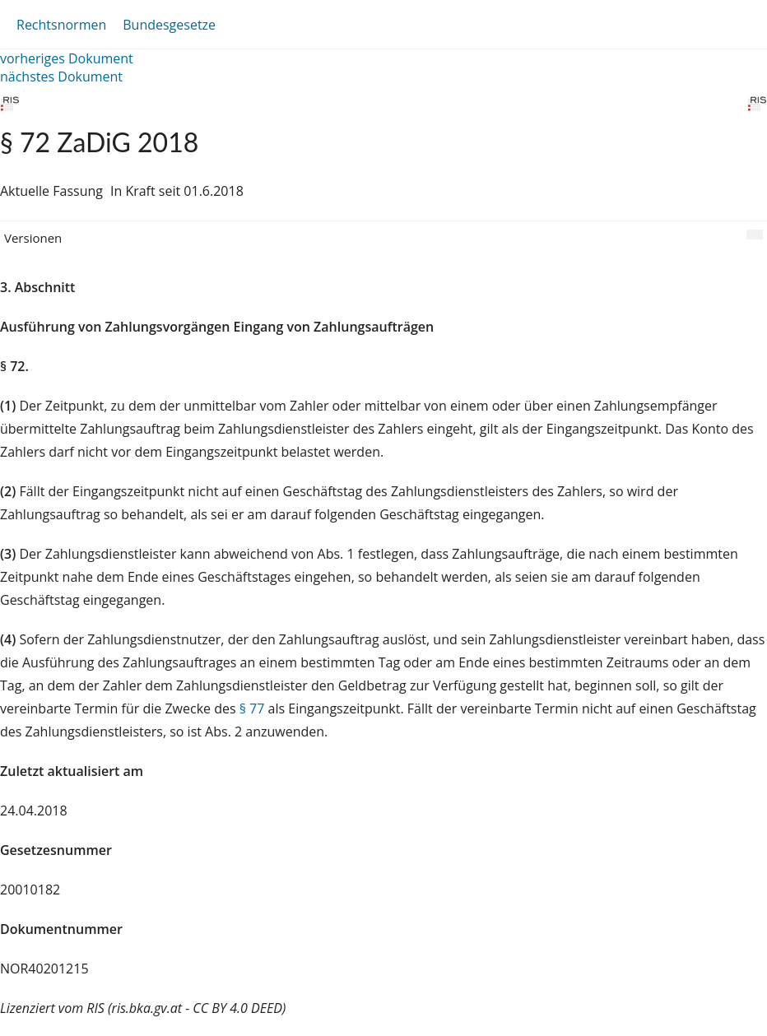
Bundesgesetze (169, 25)
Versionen (33, 238)
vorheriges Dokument (66, 58)
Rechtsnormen (61, 25)
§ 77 (252, 708)
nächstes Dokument (61, 76)
